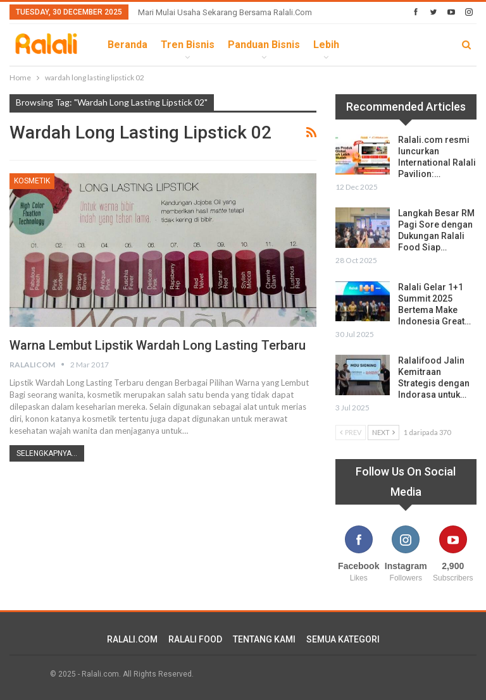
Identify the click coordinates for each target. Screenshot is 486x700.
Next (383, 432)
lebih (326, 45)
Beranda (127, 45)
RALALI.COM (132, 639)
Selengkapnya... (46, 453)
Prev (350, 432)
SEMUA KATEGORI (343, 639)
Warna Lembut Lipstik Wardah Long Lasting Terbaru (157, 345)
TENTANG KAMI (264, 639)
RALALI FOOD (195, 639)
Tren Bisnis (188, 45)
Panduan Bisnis (264, 45)
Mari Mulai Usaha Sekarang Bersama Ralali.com (225, 12)
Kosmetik (32, 180)
